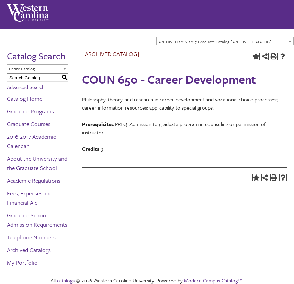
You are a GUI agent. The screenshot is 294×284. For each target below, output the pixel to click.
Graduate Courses (28, 124)
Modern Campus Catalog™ (213, 280)
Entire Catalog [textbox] (22, 69)
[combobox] (225, 41)
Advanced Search (26, 87)
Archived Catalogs (29, 250)
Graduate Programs (30, 111)
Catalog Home (24, 98)
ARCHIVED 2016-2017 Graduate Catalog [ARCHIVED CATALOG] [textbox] (214, 41)
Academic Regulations (33, 180)
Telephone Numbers (31, 237)
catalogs (66, 280)
